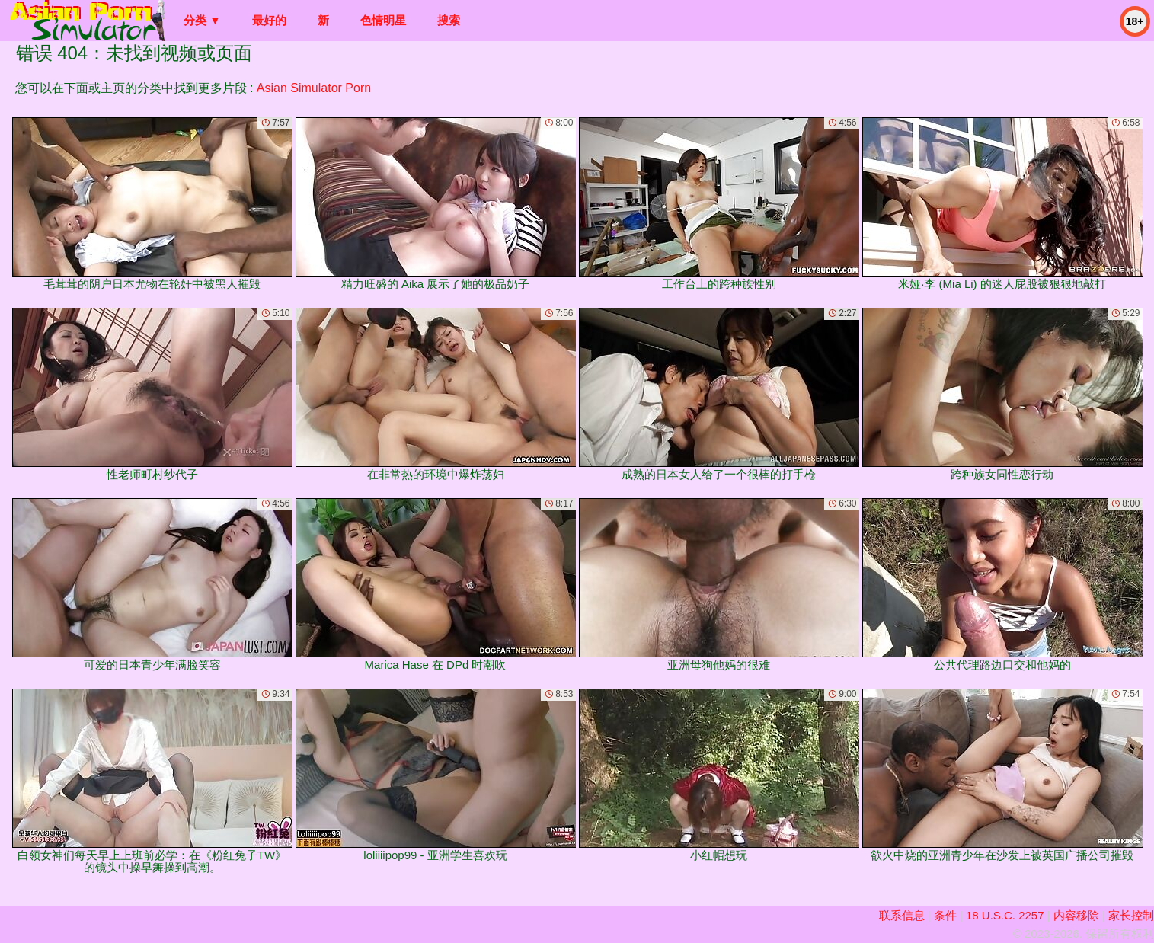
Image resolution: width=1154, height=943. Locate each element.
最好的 (269, 20)
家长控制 (1131, 915)
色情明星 (383, 20)
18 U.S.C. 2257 (1005, 915)
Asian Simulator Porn (314, 88)
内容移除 (1076, 915)
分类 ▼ (202, 20)
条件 (945, 915)
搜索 (448, 20)
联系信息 (902, 915)
